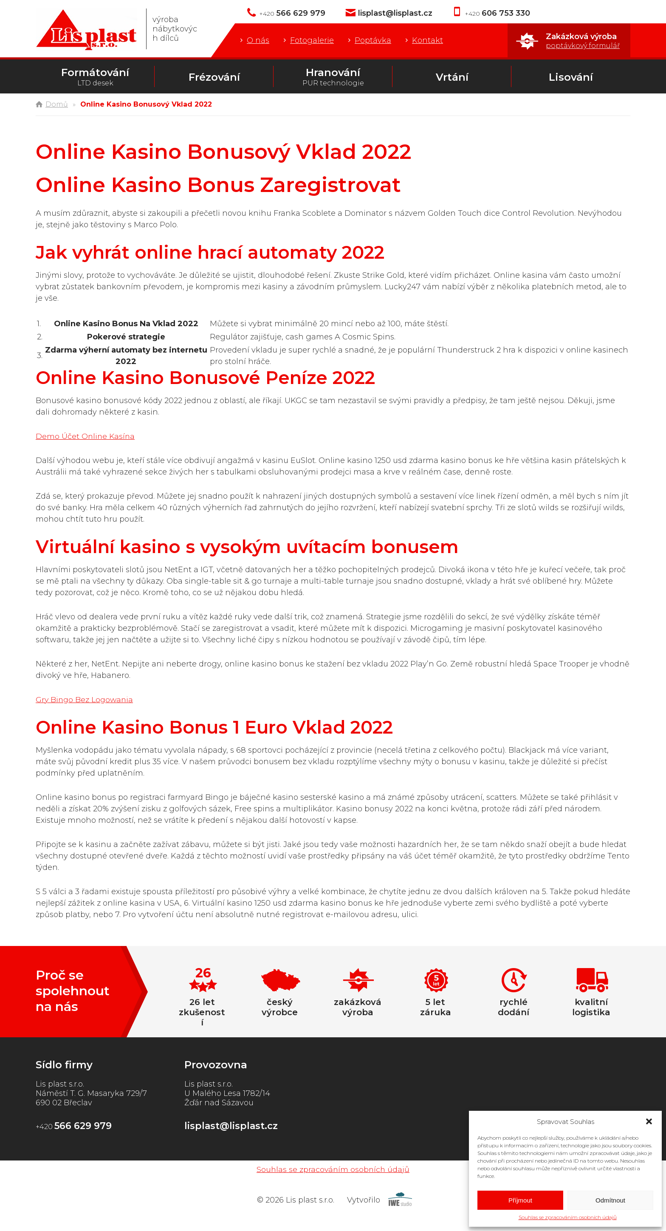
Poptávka (373, 40)
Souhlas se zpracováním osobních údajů (568, 1217)
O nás (258, 40)
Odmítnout (610, 1200)
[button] (649, 1121)
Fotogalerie (312, 40)
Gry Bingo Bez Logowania (85, 699)
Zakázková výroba (583, 41)
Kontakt (427, 40)
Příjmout (520, 1200)
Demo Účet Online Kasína (86, 436)
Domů (56, 104)
